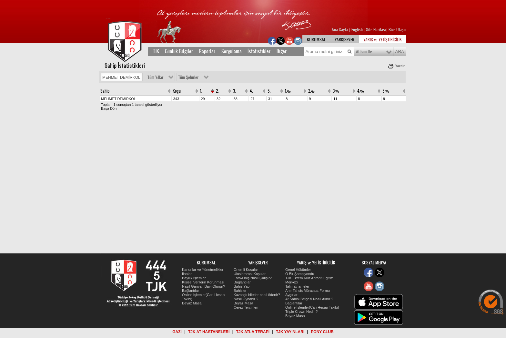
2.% (311, 91)
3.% (336, 91)
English (357, 30)
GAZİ (177, 332)
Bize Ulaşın (397, 30)
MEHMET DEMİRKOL (118, 99)
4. (251, 91)
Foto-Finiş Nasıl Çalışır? (253, 278)
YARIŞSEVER (344, 40)
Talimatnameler (297, 286)
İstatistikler (260, 51)
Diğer (282, 51)
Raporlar (207, 51)
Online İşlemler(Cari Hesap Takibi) (312, 307)
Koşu (177, 91)
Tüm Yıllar (155, 77)
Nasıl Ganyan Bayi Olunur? (203, 286)
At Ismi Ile (364, 52)
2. (217, 91)
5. (269, 91)
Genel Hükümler (298, 269)
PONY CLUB (322, 332)
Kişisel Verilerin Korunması (203, 282)
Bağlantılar (190, 290)
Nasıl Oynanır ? (246, 299)
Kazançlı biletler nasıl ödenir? (257, 295)
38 (236, 99)
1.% (288, 91)
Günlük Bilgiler (179, 51)
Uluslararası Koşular (250, 274)
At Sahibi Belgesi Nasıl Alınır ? (309, 299)
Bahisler (240, 290)
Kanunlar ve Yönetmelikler (202, 269)
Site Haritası (376, 30)
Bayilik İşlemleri (194, 278)
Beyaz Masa (192, 303)
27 (252, 99)
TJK (156, 51)
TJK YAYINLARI (290, 332)
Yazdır (400, 66)
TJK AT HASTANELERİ (208, 332)
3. (234, 91)
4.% (360, 91)
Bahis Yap (241, 286)
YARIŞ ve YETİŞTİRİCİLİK (382, 40)
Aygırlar (291, 295)
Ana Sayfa (340, 30)
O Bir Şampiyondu (299, 274)
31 (270, 99)
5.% (385, 91)
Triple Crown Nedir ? (301, 311)
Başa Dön (108, 108)
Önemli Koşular (246, 269)
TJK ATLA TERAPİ (252, 332)
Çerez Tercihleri (246, 307)
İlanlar (187, 274)
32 (218, 99)
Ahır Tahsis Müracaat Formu (307, 290)
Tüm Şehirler (188, 77)
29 (203, 99)
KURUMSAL (316, 40)
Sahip (104, 91)
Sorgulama (231, 51)
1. (201, 91)
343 (176, 99)
